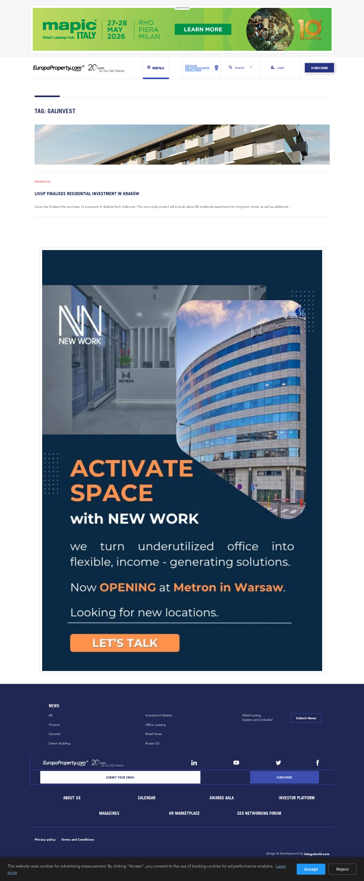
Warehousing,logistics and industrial (257, 717)
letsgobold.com (317, 854)
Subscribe (319, 68)
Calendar (147, 798)
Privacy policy (45, 839)
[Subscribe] (284, 777)
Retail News (153, 734)
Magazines (109, 813)
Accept (311, 869)
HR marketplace (184, 813)
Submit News (306, 718)
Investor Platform (297, 798)
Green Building (59, 743)
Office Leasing (155, 725)
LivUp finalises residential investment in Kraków (87, 193)
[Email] (120, 777)
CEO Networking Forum (259, 813)
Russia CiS (152, 743)
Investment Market (158, 715)
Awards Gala (222, 798)
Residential (43, 181)
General (54, 734)
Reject (342, 869)
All (50, 715)
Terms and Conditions (77, 839)
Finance (54, 725)
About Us (72, 798)
